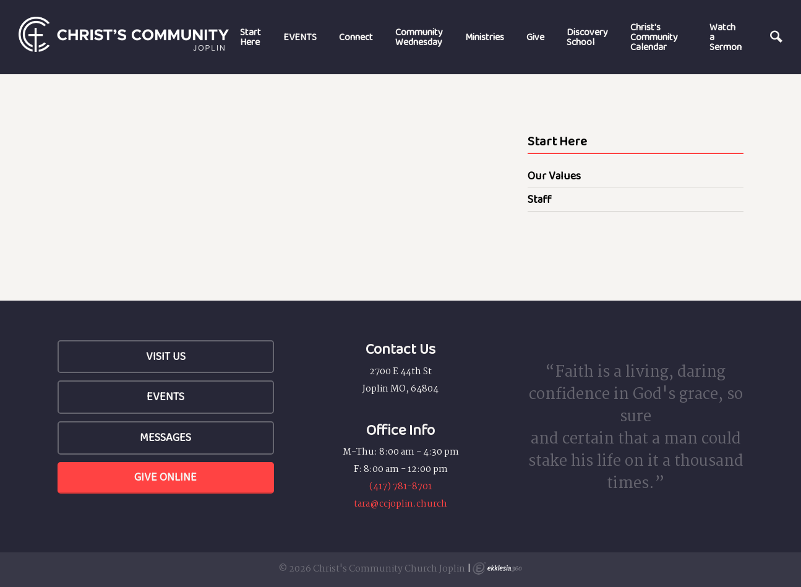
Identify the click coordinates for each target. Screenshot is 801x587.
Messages (165, 437)
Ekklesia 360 (497, 568)
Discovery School (587, 37)
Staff (540, 199)
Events (165, 396)
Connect (356, 37)
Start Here (250, 37)
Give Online (165, 477)
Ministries (484, 37)
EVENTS (300, 37)
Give (535, 37)
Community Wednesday (419, 37)
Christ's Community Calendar (654, 37)
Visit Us (166, 356)
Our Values (554, 176)
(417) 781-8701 (400, 486)
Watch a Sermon (725, 37)
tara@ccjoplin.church (400, 504)
